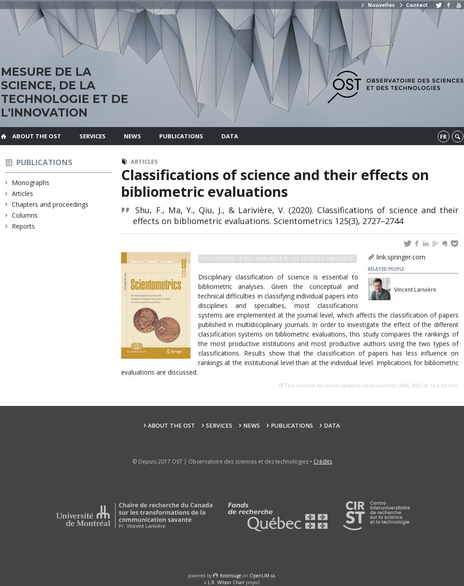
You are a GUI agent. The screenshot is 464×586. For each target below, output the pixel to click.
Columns (25, 215)
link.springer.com (400, 257)
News (132, 136)
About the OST (36, 136)
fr (443, 136)
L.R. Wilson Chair (226, 582)
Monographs (30, 182)
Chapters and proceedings (50, 204)
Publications (181, 136)
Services (92, 136)
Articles (22, 193)
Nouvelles (377, 4)
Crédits (322, 461)
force (230, 575)
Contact (413, 4)
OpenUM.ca (262, 575)
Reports (23, 226)
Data (229, 136)
